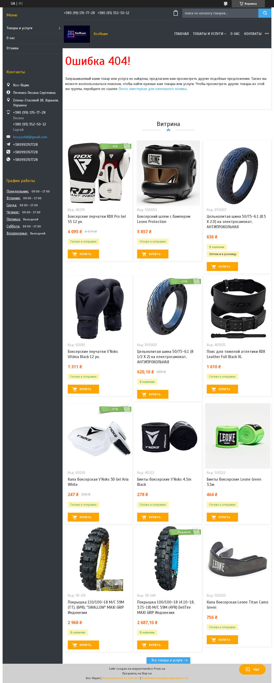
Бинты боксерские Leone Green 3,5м (234, 482)
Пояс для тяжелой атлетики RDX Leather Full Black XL (236, 354)
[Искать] (264, 13)
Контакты (252, 34)
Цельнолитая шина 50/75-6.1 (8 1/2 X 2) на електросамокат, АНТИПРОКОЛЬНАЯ (165, 357)
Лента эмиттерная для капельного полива (152, 89)
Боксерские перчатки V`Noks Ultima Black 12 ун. (93, 354)
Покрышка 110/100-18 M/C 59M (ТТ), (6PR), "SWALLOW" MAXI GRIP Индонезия (96, 607)
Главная (181, 34)
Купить (85, 254)
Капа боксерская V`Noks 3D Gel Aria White (98, 482)
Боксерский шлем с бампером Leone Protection (163, 219)
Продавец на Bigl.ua (137, 673)
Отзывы (13, 48)
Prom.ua (159, 668)
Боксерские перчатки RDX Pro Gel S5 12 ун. (97, 219)
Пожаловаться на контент (120, 678)
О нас (11, 38)
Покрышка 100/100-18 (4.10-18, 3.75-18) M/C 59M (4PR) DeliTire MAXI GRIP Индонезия (165, 607)
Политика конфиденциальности (165, 678)
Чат (252, 669)
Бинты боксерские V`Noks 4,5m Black (164, 482)
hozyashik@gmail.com (30, 137)
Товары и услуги (19, 28)
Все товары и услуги (167, 660)
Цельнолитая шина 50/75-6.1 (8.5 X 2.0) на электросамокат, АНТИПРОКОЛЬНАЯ (236, 221)
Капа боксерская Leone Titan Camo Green (237, 605)
